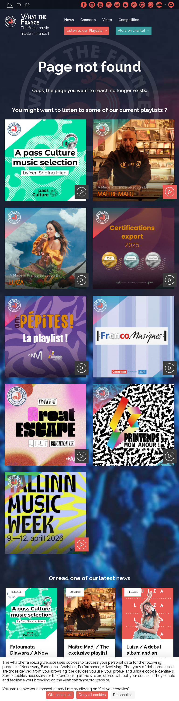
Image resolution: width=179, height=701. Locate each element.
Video (107, 20)
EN (9, 5)
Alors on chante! (131, 30)
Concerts (88, 20)
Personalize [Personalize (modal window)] (123, 695)
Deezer (117, 5)
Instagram (92, 5)
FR (19, 5)
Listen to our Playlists (84, 30)
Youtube (100, 5)
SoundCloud (159, 5)
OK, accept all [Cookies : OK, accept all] (60, 695)
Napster (142, 5)
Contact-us (171, 5)
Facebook (84, 5)
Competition (129, 20)
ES (27, 5)
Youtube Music (134, 5)
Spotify (109, 5)
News (69, 20)
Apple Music (126, 5)
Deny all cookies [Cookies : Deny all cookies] (92, 695)
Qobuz (151, 5)
